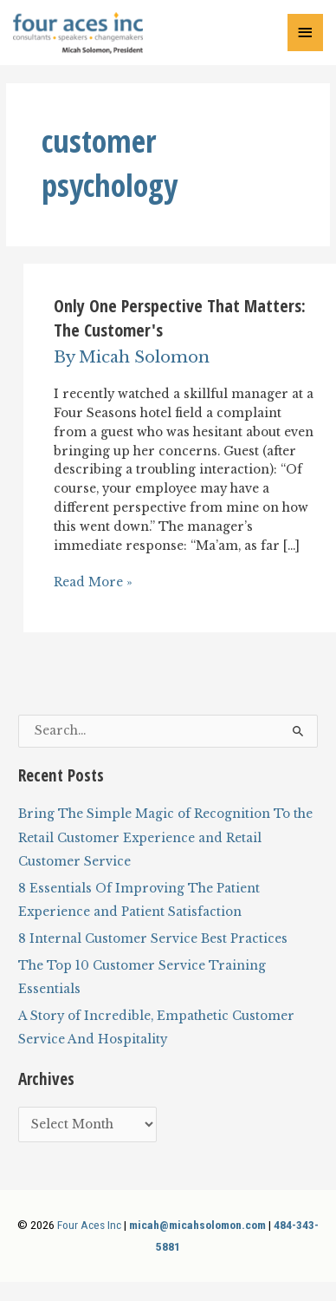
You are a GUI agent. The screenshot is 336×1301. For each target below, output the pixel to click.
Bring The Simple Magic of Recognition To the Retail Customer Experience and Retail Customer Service (165, 838)
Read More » (93, 583)
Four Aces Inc (89, 1225)
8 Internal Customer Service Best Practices (153, 939)
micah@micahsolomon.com (197, 1225)
